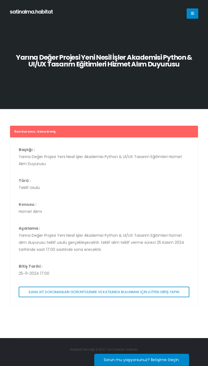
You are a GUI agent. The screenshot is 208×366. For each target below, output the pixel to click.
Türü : (25, 182)
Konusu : (27, 206)
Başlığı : (27, 151)
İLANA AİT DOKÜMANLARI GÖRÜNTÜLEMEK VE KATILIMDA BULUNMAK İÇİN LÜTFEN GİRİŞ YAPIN (104, 293)
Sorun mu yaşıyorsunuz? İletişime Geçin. (142, 359)
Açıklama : (29, 230)
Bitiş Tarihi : (31, 267)
